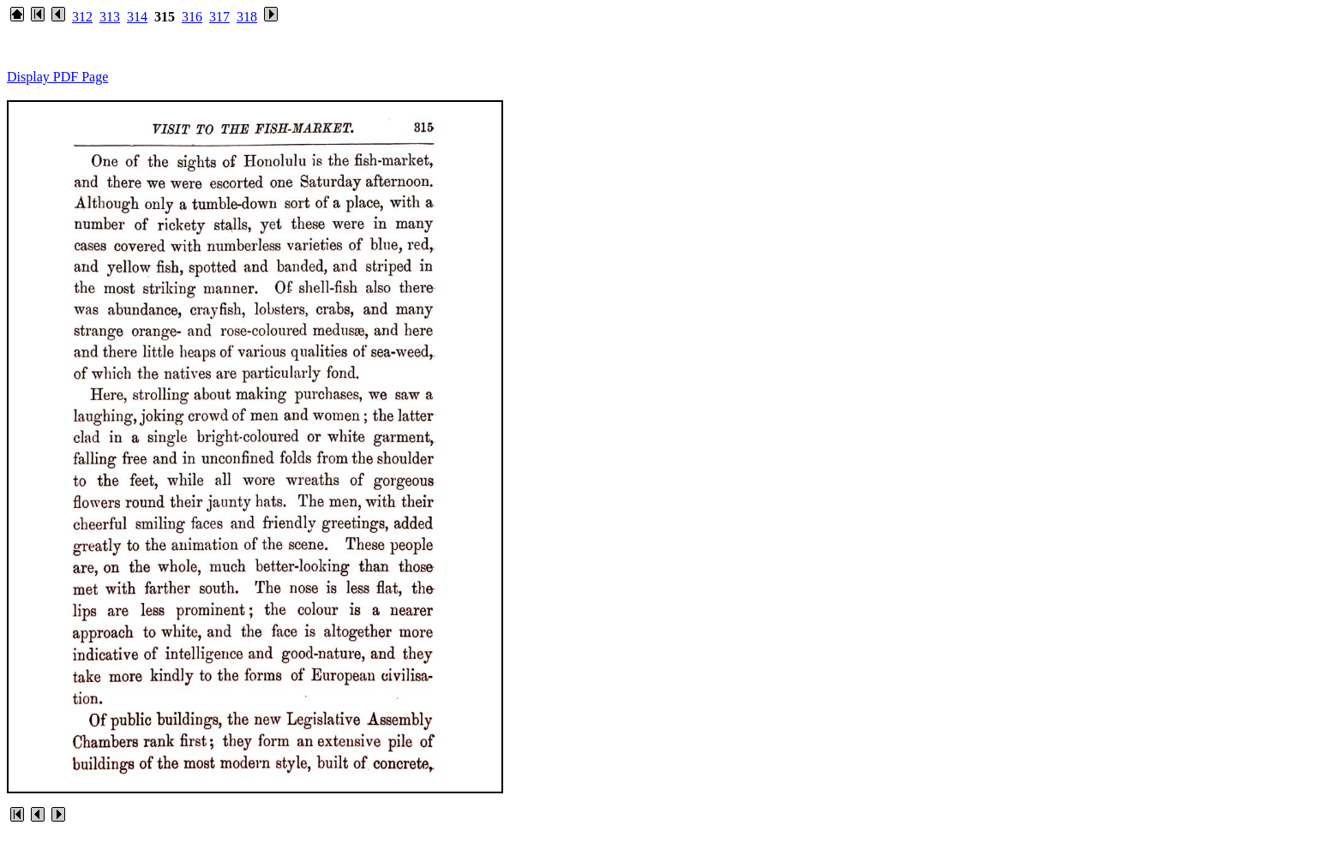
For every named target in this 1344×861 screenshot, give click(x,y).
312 (82, 16)
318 (247, 16)
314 (137, 16)
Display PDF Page (57, 76)
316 (192, 16)
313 (109, 16)
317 (219, 16)
